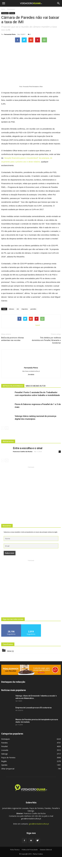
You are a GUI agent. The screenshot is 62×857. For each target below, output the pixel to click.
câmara (11, 309)
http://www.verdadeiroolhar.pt (31, 371)
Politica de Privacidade (30, 850)
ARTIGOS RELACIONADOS (13, 386)
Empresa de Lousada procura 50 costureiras (34, 708)
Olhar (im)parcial (7, 768)
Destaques (5, 13)
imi (18, 309)
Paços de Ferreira (8, 757)
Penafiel (4, 746)
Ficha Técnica (14, 850)
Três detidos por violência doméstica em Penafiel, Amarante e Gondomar (46, 340)
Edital (9, 651)
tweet (37, 325)
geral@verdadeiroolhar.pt (39, 824)
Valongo (4, 754)
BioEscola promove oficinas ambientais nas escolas (12, 339)
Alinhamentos (8, 441)
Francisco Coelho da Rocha (22, 451)
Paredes (12, 13)
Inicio (3, 9)
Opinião (4, 765)
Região (4, 761)
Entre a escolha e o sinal (27, 448)
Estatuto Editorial (46, 850)
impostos (25, 309)
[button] (58, 3)
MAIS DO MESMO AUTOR (36, 386)
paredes (33, 309)
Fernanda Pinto (10, 34)
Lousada (4, 750)
